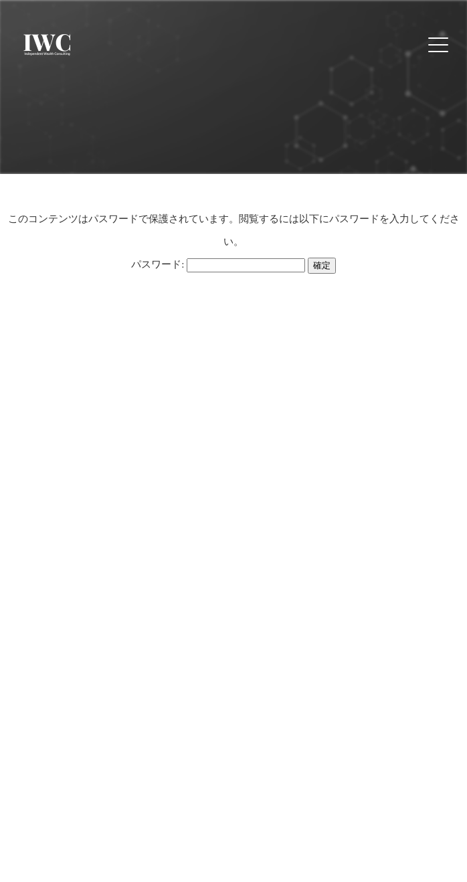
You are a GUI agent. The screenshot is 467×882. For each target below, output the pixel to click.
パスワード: (218, 264)
